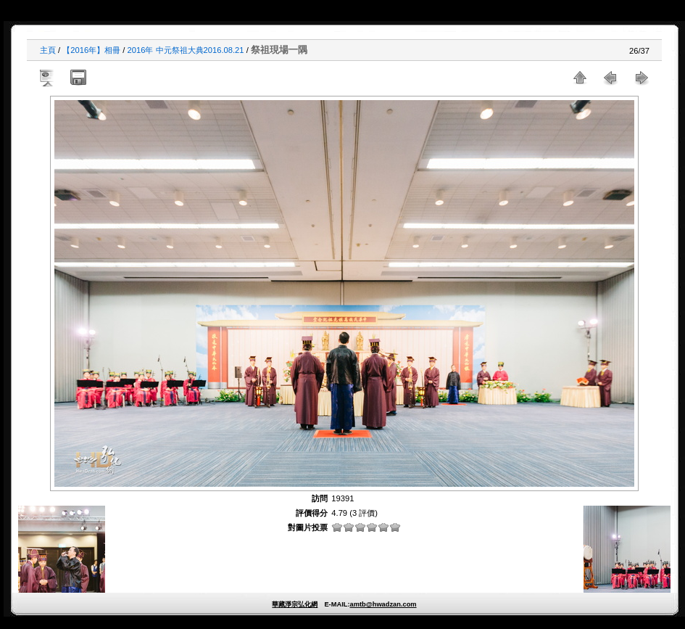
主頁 (48, 50)
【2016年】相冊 (91, 50)
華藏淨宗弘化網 (294, 604)
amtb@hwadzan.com (382, 604)
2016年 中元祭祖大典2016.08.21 (186, 50)
